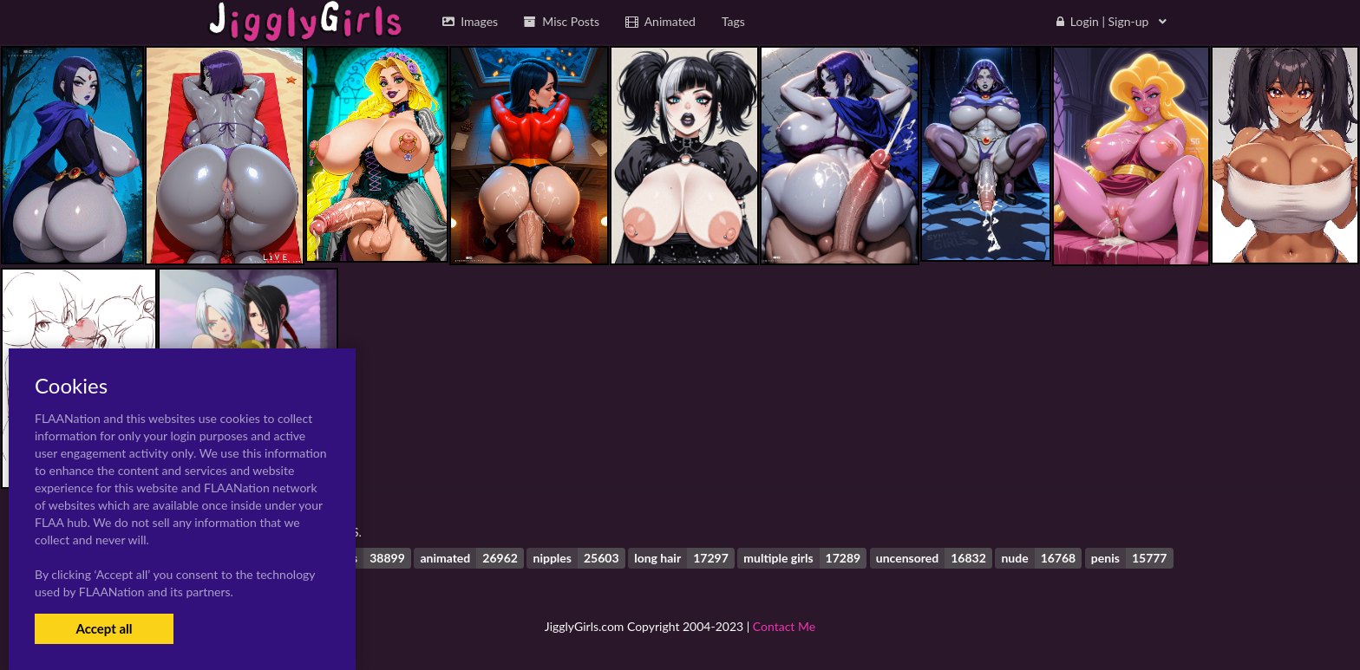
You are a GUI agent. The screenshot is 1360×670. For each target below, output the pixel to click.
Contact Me (784, 626)
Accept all (103, 628)
